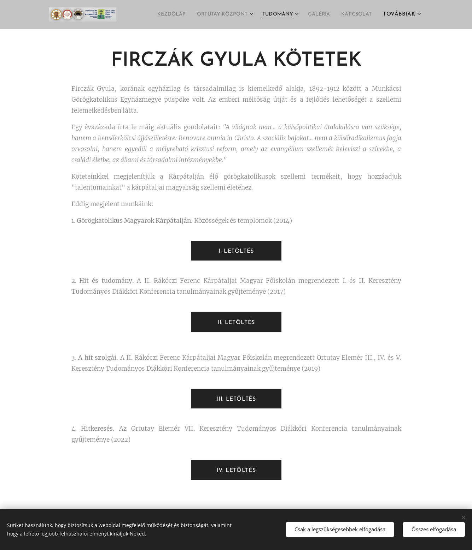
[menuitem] (152, 14)
